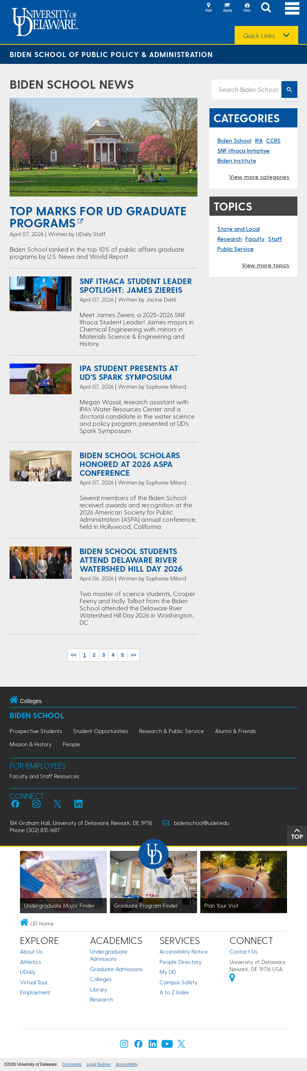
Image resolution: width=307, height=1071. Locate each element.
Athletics (30, 961)
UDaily (28, 971)
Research (229, 238)
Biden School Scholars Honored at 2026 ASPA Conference (130, 463)
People (71, 744)
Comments (71, 1064)
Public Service (235, 248)
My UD (167, 971)
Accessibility (127, 1064)
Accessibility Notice (183, 951)
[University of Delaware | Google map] (232, 979)
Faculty (255, 238)
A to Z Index (174, 992)
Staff (275, 238)
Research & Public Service (171, 730)
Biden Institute (236, 160)
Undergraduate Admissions (109, 955)
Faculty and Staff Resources (44, 776)
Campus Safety (178, 982)
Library (98, 989)
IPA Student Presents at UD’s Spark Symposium (129, 372)
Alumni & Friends (235, 730)
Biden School (234, 140)
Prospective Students (36, 730)
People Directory (180, 961)
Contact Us (243, 951)
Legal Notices (98, 1064)
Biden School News (72, 84)
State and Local (238, 228)
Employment (35, 992)
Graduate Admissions (116, 969)
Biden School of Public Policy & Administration (111, 54)
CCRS (273, 140)
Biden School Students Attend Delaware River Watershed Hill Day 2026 (131, 559)
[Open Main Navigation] (292, 8)
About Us (31, 951)
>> (133, 655)
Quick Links (259, 35)
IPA (259, 140)
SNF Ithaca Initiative (243, 150)
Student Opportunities (100, 730)
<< (73, 655)
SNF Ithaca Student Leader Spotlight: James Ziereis (136, 285)
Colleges (101, 979)
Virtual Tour (34, 982)
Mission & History (31, 744)
